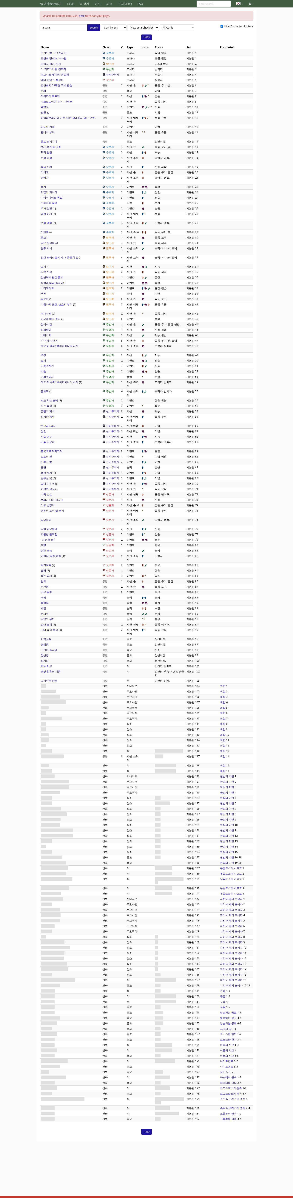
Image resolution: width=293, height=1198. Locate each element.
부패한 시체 (48, 1012)
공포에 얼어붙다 (50, 1018)
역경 (43, 355)
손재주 (45, 613)
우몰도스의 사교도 (231, 868)
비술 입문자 (48, 442)
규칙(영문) (125, 4)
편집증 (45, 644)
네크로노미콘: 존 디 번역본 (56, 101)
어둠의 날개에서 (50, 1066)
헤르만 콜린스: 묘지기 (53, 873)
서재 (43, 724)
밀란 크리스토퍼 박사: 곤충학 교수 (61, 257)
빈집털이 (46, 329)
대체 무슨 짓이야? (51, 718)
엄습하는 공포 (228, 1012)
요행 (43, 545)
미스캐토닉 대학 (50, 825)
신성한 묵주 (48, 416)
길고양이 (46, 519)
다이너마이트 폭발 (51, 197)
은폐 (43, 90)
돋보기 (45, 237)
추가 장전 (46, 208)
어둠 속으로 (48, 926)
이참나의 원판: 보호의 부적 (56, 304)
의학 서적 (46, 272)
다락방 (45, 734)
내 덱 (70, 4)
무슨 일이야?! (48, 691)
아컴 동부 (46, 841)
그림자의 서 (48, 483)
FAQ (140, 4)
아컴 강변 (46, 803)
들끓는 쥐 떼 (48, 991)
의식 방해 (46, 931)
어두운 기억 (48, 127)
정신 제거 (46, 472)
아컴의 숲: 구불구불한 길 (55, 947)
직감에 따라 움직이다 (53, 282)
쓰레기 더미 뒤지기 (52, 499)
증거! (44, 186)
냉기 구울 (46, 771)
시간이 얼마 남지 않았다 (55, 787)
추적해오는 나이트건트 (54, 1061)
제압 (43, 608)
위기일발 (46, 565)
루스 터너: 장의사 (51, 893)
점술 (43, 431)
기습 (43, 371)
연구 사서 (46, 248)
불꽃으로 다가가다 (51, 451)
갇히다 (45, 707)
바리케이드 (47, 288)
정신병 (45, 655)
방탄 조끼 (46, 624)
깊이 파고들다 (49, 529)
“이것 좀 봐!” (48, 539)
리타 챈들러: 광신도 (52, 756)
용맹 (43, 467)
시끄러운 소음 (49, 1023)
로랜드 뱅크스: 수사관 (53, 53)
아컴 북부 (46, 852)
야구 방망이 (48, 505)
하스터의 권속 (228, 1077)
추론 (43, 293)
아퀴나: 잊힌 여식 (51, 556)
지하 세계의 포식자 (52, 899)
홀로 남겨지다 (49, 141)
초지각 (45, 266)
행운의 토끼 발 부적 (52, 510)
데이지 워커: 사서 (51, 63)
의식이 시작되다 (50, 909)
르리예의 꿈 (48, 1119)
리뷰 (109, 4)
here (81, 16)
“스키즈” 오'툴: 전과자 (53, 69)
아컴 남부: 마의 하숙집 (54, 814)
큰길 (43, 936)
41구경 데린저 (49, 340)
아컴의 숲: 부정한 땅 (52, 942)
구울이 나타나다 (50, 697)
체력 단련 (46, 152)
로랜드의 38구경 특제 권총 (56, 85)
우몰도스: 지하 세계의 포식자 (58, 980)
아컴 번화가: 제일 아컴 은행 (57, 830)
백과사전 (46, 313)
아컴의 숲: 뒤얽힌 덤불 (54, 964)
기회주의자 (47, 376)
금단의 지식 (48, 411)
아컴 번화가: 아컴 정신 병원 (57, 835)
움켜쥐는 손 (48, 1007)
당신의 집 (46, 798)
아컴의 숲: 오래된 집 (52, 953)
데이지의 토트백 (50, 96)
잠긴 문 (45, 1072)
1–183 (146, 37)
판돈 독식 (46, 406)
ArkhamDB (50, 3)
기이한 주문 (48, 1055)
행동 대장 (46, 666)
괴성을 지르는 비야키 (53, 1077)
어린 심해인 (48, 1113)
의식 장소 (46, 974)
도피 (43, 360)
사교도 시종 (48, 1045)
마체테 (45, 172)
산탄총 (45, 232)
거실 (43, 745)
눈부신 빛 (46, 462)
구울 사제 (46, 751)
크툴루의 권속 (228, 1113)
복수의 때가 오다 (51, 915)
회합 (43, 686)
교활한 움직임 (49, 534)
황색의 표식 (48, 1082)
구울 (222, 996)
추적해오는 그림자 (51, 857)
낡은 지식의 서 (49, 243)
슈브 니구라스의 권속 (232, 1099)
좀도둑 (45, 391)
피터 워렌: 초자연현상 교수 (56, 879)
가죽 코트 (46, 494)
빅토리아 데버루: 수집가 (55, 888)
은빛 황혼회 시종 (51, 671)
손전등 (45, 586)
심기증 (45, 660)
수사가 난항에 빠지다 (53, 862)
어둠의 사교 (227, 1045)
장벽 (43, 713)
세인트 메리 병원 (51, 819)
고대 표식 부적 (49, 630)
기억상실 (46, 639)
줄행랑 (45, 107)
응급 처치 (46, 167)
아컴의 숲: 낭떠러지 (52, 958)
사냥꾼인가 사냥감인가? (55, 781)
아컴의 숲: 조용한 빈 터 (54, 969)
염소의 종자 (48, 1108)
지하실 (45, 740)
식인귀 (45, 765)
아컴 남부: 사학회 (51, 808)
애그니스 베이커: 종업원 (55, 74)
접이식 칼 (46, 324)
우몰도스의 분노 (50, 985)
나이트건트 (226, 1061)
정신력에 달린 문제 (52, 277)
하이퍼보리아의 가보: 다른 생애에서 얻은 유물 (68, 118)
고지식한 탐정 (49, 680)
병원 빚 (45, 112)
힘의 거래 (46, 1093)
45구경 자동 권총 (51, 147)
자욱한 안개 (48, 1039)
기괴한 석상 (48, 489)
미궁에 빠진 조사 (51, 319)
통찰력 (45, 603)
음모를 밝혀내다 (50, 792)
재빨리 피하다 (49, 192)
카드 (98, 4)
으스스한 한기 (49, 1034)
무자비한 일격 (49, 203)
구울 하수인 (48, 996)
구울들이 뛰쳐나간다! (53, 702)
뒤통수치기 (47, 366)
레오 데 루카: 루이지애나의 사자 (59, 346)
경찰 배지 (46, 214)
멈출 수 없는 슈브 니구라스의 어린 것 (62, 1099)
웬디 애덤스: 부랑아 (52, 80)
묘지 (43, 846)
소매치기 (46, 335)
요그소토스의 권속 (231, 1088)
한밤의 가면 (48, 776)
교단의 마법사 (49, 1050)
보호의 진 (46, 456)
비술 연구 (46, 436)
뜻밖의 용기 (48, 619)
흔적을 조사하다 (50, 920)
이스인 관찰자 (49, 1088)
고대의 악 (46, 1028)
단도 (43, 581)
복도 (43, 729)
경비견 (45, 177)
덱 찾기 (84, 4)
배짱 (43, 597)
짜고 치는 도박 (49, 400)
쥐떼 (222, 991)
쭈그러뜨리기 (48, 425)
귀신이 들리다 (49, 650)
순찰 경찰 (46, 157)
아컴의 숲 (46, 904)
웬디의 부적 (48, 132)
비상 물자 (46, 592)
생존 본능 (46, 550)
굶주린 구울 (48, 1001)
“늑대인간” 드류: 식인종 (54, 868)
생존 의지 (46, 576)
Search (94, 27)
